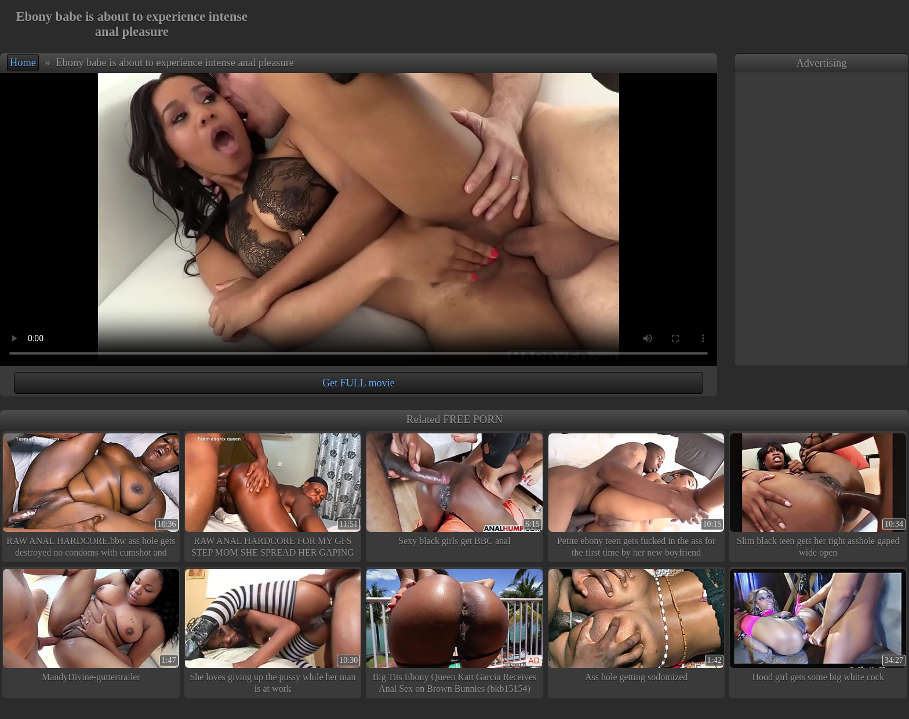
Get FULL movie (358, 383)
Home (23, 62)
